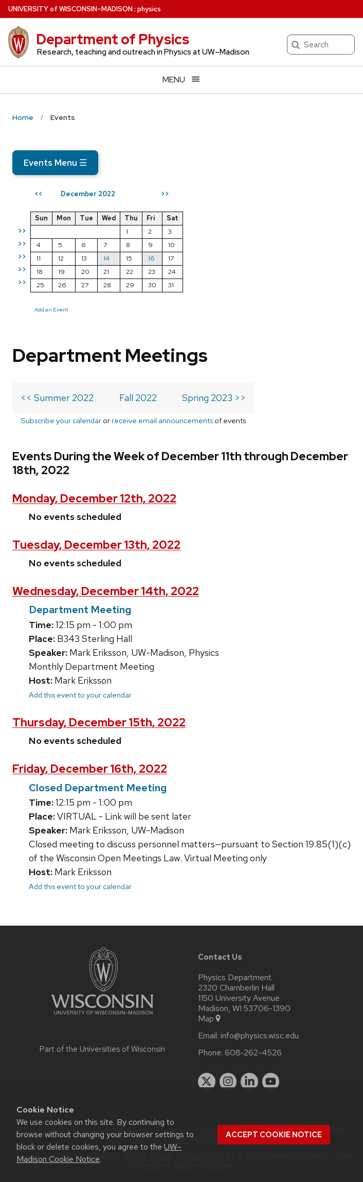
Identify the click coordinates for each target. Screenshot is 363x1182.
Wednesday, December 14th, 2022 (105, 591)
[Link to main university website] (102, 1016)
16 (151, 258)
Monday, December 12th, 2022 (94, 498)
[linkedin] (249, 1081)
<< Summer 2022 (57, 398)
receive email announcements (162, 420)
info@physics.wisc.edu (260, 1036)
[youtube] (271, 1081)
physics (149, 9)
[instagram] (228, 1081)
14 (106, 258)
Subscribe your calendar (61, 420)
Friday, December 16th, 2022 (89, 768)
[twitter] (206, 1081)
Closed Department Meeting (98, 787)
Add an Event (51, 309)
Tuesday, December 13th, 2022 (96, 544)
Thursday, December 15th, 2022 (99, 722)
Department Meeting (80, 609)
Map (210, 1019)
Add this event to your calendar (80, 695)
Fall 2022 (138, 398)
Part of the (102, 1049)
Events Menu (55, 162)
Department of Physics (112, 39)
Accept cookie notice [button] (274, 1134)
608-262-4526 (253, 1053)
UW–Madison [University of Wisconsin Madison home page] (70, 9)
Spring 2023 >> (214, 398)
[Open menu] (181, 79)
